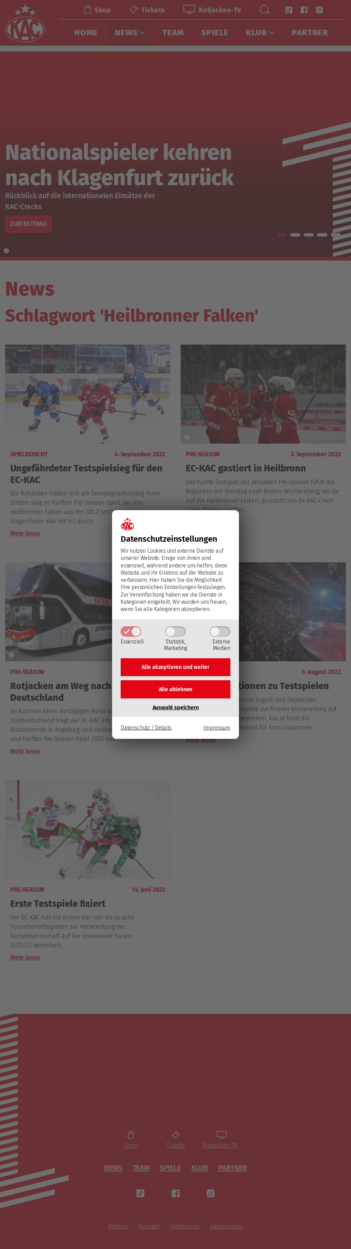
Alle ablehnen (176, 689)
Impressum (217, 729)
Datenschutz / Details (146, 729)
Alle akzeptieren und (175, 666)
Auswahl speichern (176, 708)
